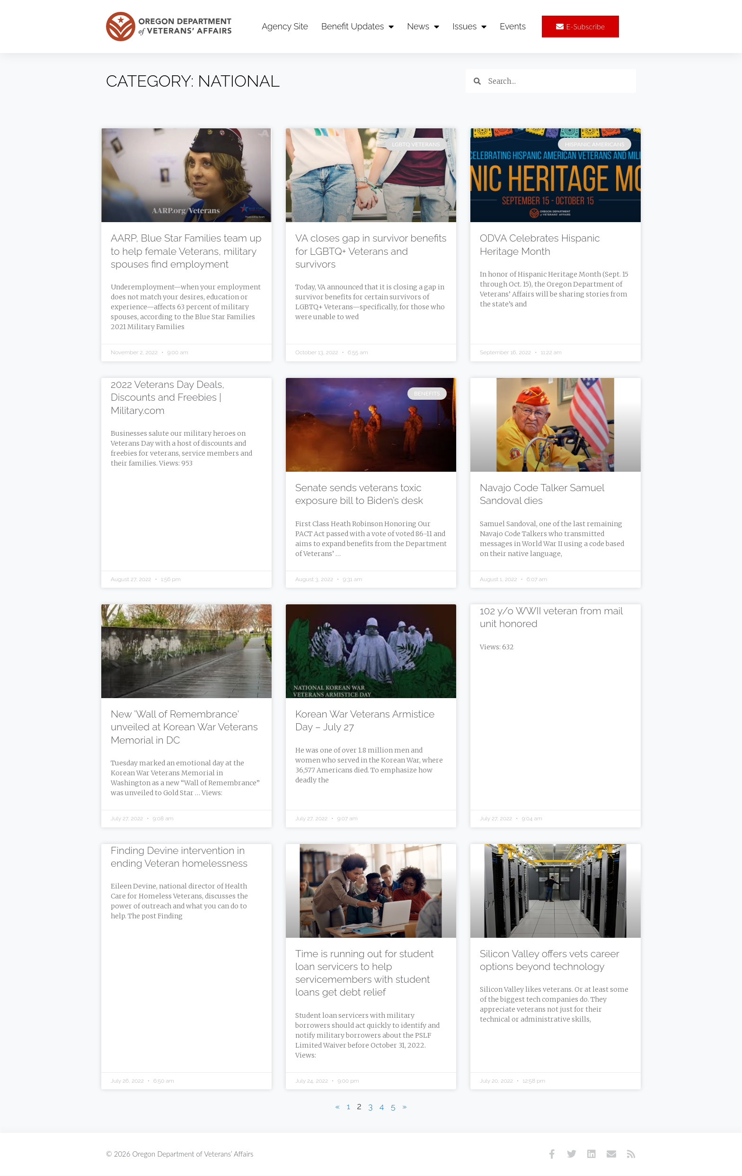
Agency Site (285, 26)
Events (513, 26)
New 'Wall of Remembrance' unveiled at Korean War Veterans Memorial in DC (184, 727)
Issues (469, 27)
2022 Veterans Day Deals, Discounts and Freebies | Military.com (167, 398)
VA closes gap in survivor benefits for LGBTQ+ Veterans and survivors (371, 251)
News (423, 27)
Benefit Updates (357, 27)
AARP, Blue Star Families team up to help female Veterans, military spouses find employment (186, 251)
